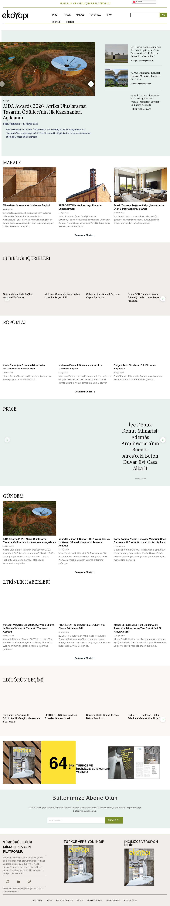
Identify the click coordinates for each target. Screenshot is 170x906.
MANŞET (7, 101)
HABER (134, 109)
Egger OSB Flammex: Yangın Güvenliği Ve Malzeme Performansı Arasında (147, 297)
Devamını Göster (85, 235)
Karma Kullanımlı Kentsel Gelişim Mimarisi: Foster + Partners (146, 76)
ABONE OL (114, 820)
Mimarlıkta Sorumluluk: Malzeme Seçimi (26, 205)
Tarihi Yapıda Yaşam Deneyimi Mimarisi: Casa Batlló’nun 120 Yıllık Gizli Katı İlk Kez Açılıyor (140, 540)
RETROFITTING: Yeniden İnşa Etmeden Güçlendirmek (61, 717)
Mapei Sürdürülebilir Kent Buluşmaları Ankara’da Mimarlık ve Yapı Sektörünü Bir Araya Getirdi (138, 628)
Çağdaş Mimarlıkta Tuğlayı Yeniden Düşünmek (18, 296)
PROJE (134, 83)
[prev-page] (7, 298)
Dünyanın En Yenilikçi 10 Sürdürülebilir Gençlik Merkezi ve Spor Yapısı (21, 718)
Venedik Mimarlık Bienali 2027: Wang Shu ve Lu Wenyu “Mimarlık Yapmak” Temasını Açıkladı (146, 100)
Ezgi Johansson (11, 123)
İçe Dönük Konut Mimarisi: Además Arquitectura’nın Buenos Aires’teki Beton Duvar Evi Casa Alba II (140, 446)
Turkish (137, 2)
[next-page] (91, 84)
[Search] (163, 15)
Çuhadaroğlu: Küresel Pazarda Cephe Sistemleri (103, 296)
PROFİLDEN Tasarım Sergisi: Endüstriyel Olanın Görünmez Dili (81, 626)
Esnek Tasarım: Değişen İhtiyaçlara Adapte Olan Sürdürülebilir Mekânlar (139, 207)
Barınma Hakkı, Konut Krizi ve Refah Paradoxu (102, 717)
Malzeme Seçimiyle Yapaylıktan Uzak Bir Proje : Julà (62, 296)
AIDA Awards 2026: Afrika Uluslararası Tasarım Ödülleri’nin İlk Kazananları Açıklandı (45, 112)
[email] (76, 820)
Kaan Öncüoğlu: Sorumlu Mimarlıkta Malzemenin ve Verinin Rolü (24, 367)
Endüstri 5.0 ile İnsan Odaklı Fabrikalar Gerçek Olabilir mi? (144, 717)
